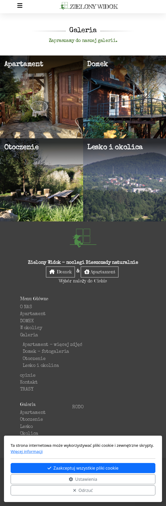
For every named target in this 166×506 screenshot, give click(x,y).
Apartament (99, 272)
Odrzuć (83, 490)
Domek (60, 272)
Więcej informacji (27, 451)
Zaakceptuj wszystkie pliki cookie (83, 468)
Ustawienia (83, 479)
